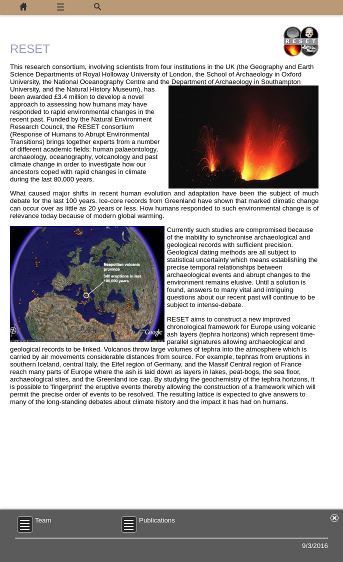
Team (43, 520)
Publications (157, 520)
